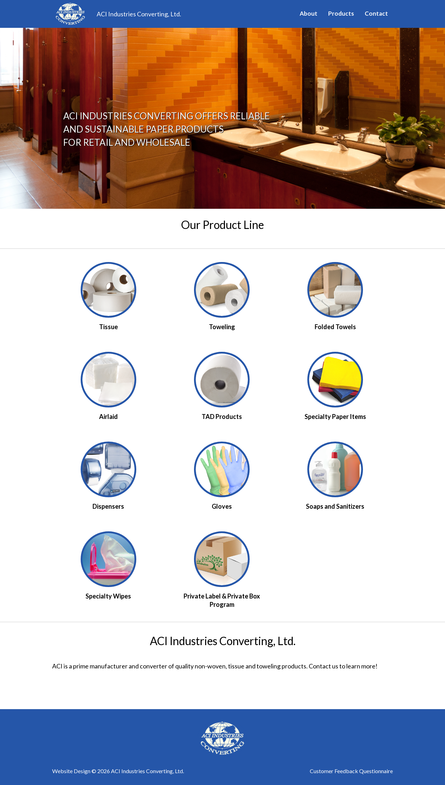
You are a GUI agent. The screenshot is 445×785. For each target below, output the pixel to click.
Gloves (222, 506)
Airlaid (108, 416)
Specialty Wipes (108, 596)
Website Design (71, 771)
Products (341, 13)
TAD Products (222, 416)
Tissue (108, 327)
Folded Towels (335, 327)
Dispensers (108, 506)
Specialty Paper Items (335, 416)
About (308, 13)
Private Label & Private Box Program (222, 600)
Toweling (222, 327)
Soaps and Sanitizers (335, 506)
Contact (376, 13)
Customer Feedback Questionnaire (351, 771)
